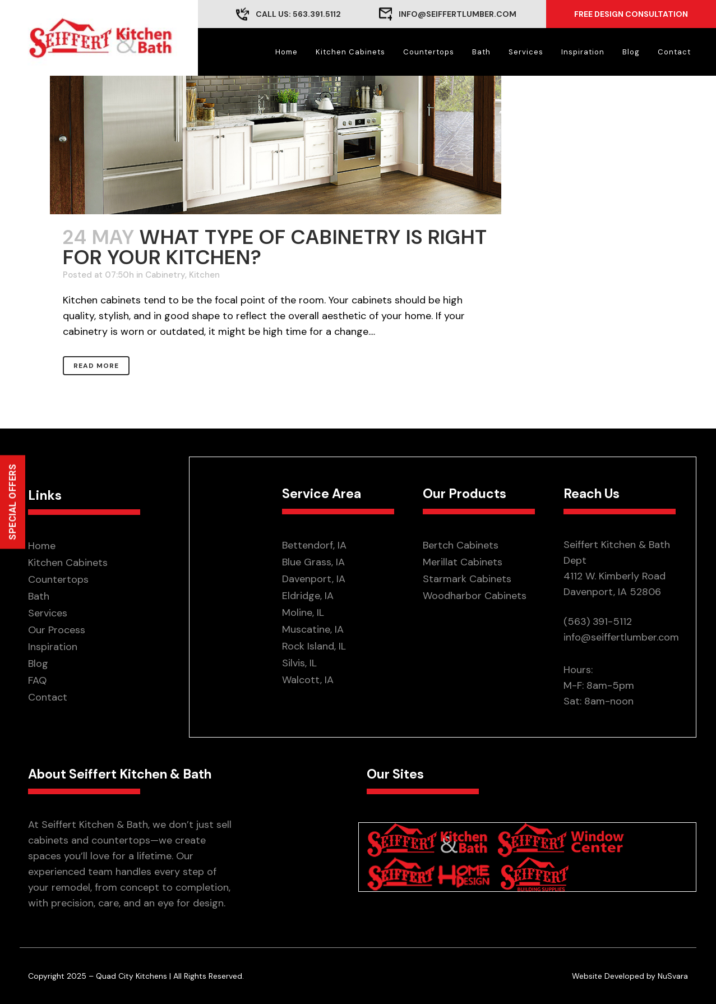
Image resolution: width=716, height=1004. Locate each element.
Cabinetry (165, 274)
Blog (38, 663)
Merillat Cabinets (462, 562)
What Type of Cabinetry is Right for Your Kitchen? (275, 247)
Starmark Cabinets (467, 579)
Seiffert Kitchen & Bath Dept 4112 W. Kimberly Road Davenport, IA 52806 (616, 568)
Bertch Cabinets (460, 545)
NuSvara (673, 976)
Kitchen (204, 274)
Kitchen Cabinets (68, 562)
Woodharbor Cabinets (474, 595)
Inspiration (52, 646)
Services (47, 613)
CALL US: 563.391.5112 (298, 14)
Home (42, 545)
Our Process (56, 630)
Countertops (58, 579)
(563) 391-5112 (597, 621)
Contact (47, 697)
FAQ (37, 680)
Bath (38, 596)
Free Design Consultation (631, 14)
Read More (96, 365)
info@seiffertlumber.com (457, 14)
